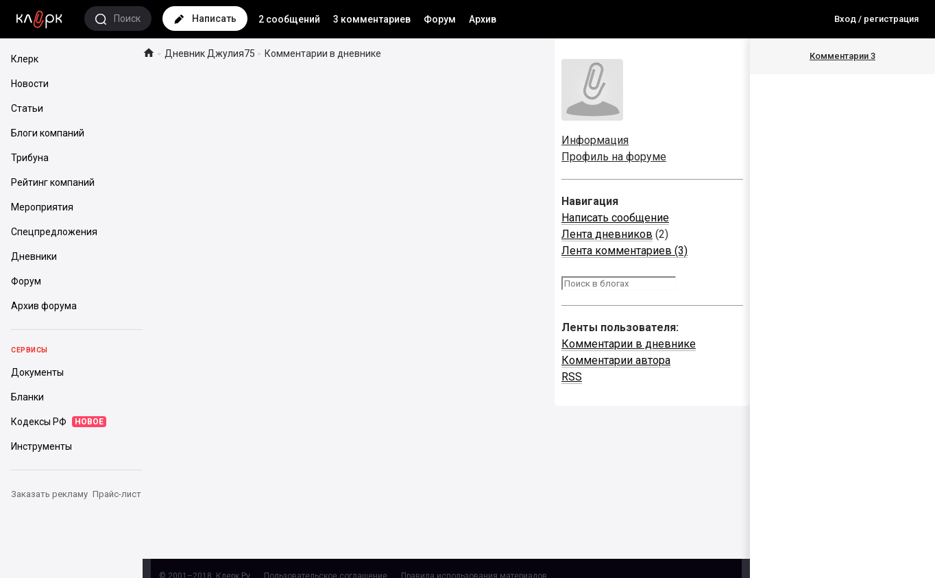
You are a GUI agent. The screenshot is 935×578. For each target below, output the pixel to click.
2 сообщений (289, 19)
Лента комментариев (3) (624, 250)
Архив (482, 19)
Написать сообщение (615, 217)
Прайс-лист (117, 494)
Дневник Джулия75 (210, 53)
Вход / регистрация (876, 19)
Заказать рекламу (49, 494)
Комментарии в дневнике (628, 343)
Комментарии (842, 56)
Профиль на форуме (613, 156)
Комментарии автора (615, 360)
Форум (440, 19)
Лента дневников (607, 234)
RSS (571, 376)
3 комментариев (372, 19)
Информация (595, 140)
